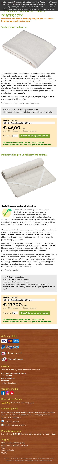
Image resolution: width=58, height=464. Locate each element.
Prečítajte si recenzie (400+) (17, 403)
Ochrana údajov (8, 450)
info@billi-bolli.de (12, 421)
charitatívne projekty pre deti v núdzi (40, 434)
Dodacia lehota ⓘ (29, 131)
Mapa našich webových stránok (14, 445)
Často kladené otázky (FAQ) (13, 443)
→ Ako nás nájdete (9, 383)
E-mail (13, 415)
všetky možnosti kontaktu (15, 425)
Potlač (4, 452)
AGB (3, 448)
